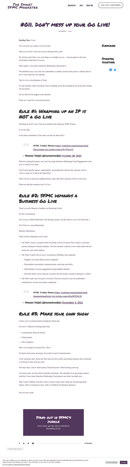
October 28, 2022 (71, 155)
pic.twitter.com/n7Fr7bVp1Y (59, 149)
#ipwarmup (39, 149)
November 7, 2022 (65, 31)
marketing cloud (15, 449)
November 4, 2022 (72, 302)
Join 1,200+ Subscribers (111, 5)
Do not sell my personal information (16, 465)
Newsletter (72, 5)
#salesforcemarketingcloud (75, 145)
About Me (89, 5)
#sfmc (58, 145)
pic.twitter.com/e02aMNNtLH (67, 296)
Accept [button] (123, 462)
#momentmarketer (42, 296)
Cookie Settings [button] (111, 462)
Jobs (81, 5)
